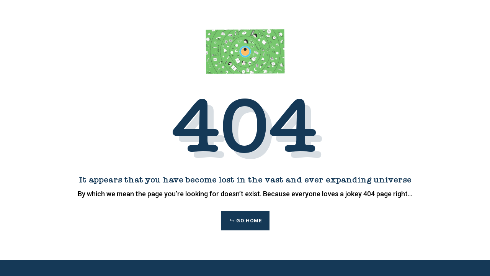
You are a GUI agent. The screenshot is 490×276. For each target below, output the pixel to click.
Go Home (249, 220)
